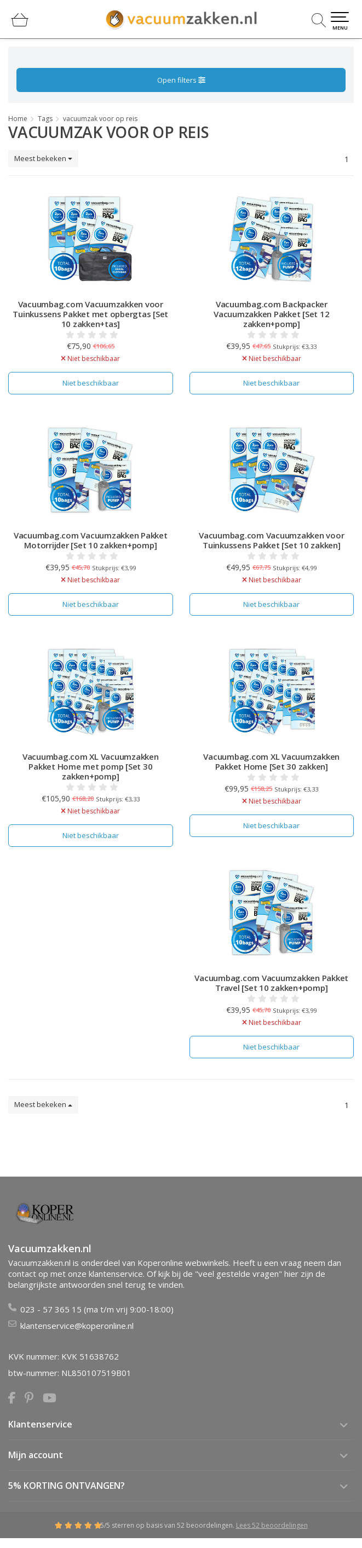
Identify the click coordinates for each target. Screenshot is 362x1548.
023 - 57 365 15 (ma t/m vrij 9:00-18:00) (97, 1309)
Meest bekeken (43, 158)
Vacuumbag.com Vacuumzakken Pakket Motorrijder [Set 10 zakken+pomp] (91, 540)
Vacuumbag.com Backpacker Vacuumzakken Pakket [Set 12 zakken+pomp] (271, 314)
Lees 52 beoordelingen (272, 1525)
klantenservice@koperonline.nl (77, 1325)
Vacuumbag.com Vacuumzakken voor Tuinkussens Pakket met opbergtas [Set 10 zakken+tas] (90, 314)
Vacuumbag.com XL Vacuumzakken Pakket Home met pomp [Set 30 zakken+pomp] (90, 766)
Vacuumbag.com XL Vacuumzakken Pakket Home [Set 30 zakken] (271, 761)
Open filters (181, 80)
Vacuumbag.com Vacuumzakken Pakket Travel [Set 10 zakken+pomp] (271, 983)
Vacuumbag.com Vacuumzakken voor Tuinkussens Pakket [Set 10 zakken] (271, 540)
